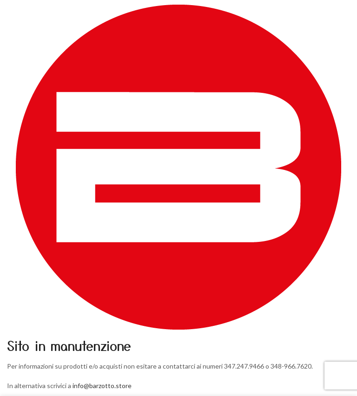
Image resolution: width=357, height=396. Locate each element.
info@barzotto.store (102, 386)
